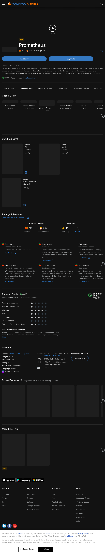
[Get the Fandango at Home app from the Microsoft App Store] (38, 458)
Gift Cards (55, 488)
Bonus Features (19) (81, 88)
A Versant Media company (22, 510)
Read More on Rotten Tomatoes (15, 196)
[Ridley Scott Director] (10, 115)
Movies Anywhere (58, 484)
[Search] (101, 3)
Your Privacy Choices (36, 517)
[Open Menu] (3, 3)
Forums (79, 484)
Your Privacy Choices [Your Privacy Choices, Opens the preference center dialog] (27, 549)
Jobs (78, 499)
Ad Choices (6, 517)
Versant (20, 534)
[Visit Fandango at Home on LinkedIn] (4, 504)
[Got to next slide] (102, 115)
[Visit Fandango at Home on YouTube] (14, 504)
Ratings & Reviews (45, 88)
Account (30, 477)
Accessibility (81, 496)
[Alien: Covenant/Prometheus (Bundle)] (27, 169)
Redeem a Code (33, 488)
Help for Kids (74, 517)
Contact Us (80, 488)
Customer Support (83, 480)
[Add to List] (102, 51)
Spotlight (5, 473)
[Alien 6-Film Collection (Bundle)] (27, 145)
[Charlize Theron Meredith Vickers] (65, 115)
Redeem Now (80, 337)
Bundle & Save (26, 88)
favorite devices (30, 78)
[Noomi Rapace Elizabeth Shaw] (28, 115)
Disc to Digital (57, 480)
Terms (47, 534)
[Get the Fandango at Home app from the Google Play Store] (23, 458)
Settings (30, 480)
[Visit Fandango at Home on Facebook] (9, 504)
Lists (53, 473)
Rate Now (77, 210)
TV (3, 480)
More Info (63, 88)
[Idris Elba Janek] (83, 115)
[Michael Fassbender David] (47, 115)
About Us (79, 473)
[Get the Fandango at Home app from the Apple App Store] (9, 458)
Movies (4, 477)
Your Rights (69, 536)
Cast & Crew (9, 88)
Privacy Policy (17, 517)
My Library (31, 473)
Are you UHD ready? (52, 334)
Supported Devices (83, 477)
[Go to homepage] (23, 3)
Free (4, 484)
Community (65, 210)
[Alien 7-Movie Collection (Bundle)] (63, 145)
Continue (45, 549)
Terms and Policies (61, 517)
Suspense (25, 332)
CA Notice (48, 517)
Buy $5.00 (71, 59)
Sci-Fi (18, 332)
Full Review (10, 231)
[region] (52, 541)
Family (54, 477)
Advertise (79, 492)
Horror (11, 332)
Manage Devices (33, 484)
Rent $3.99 (24, 59)
